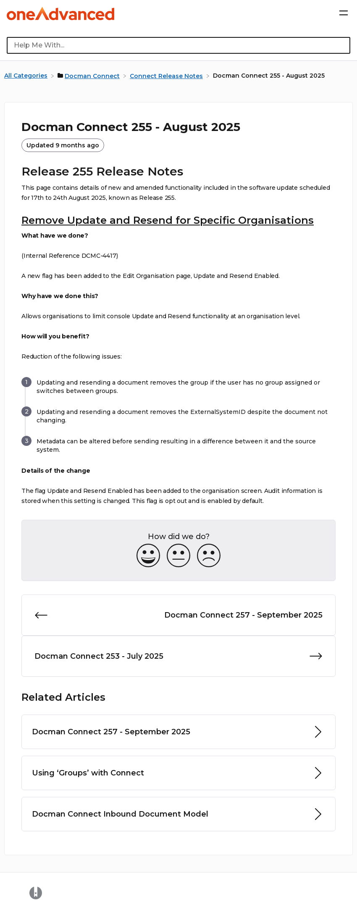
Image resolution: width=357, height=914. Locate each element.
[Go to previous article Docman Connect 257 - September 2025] (178, 615)
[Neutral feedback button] (178, 556)
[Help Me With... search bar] (178, 45)
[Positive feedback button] (148, 556)
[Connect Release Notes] (167, 75)
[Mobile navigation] (343, 13)
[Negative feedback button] (208, 556)
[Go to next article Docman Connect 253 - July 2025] (178, 656)
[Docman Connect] (89, 75)
